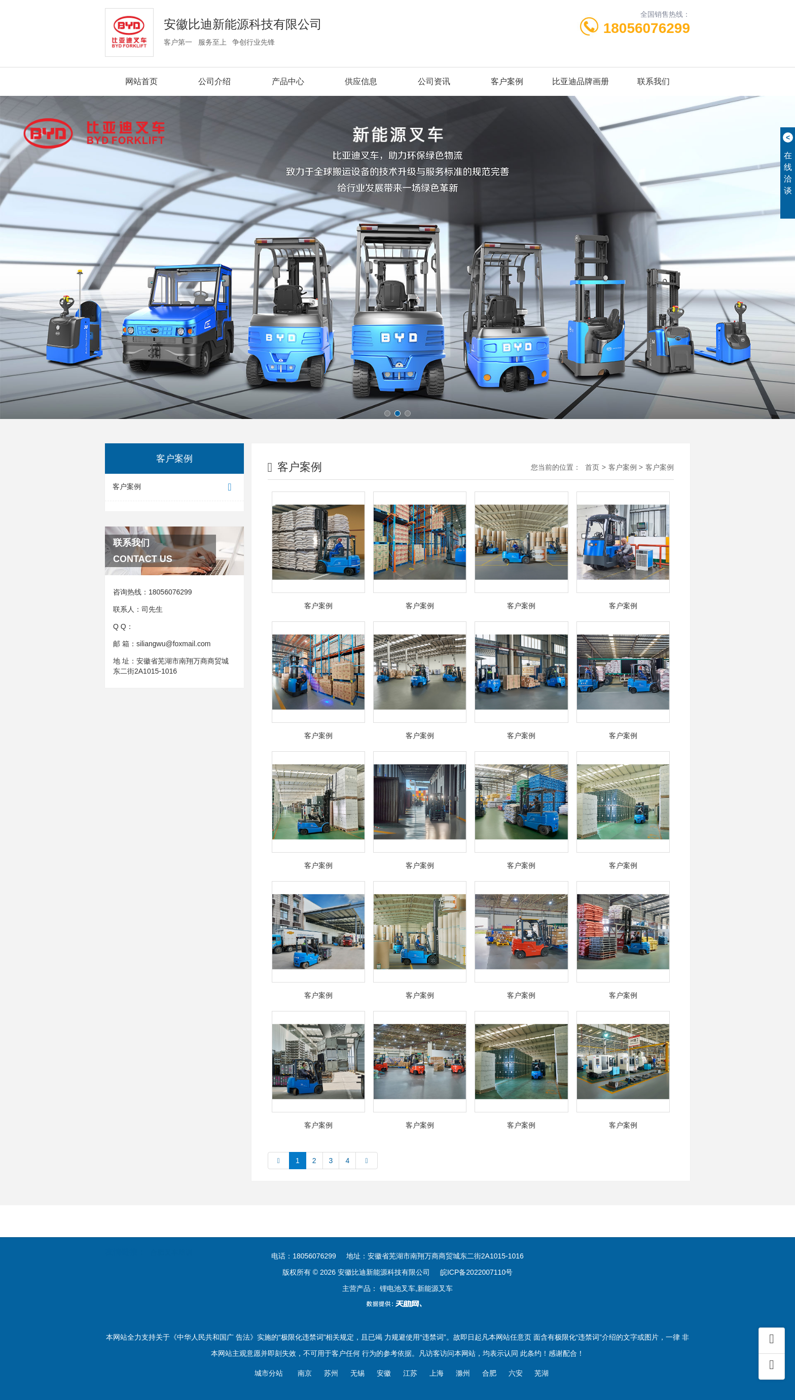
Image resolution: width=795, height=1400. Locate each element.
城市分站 (269, 1373)
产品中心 (288, 81)
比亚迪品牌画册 (580, 81)
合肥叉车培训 (171, 1246)
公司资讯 (434, 81)
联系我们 (653, 81)
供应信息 (361, 81)
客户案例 (507, 81)
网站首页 (141, 81)
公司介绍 (214, 81)
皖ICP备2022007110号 (476, 1272)
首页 (592, 467)
